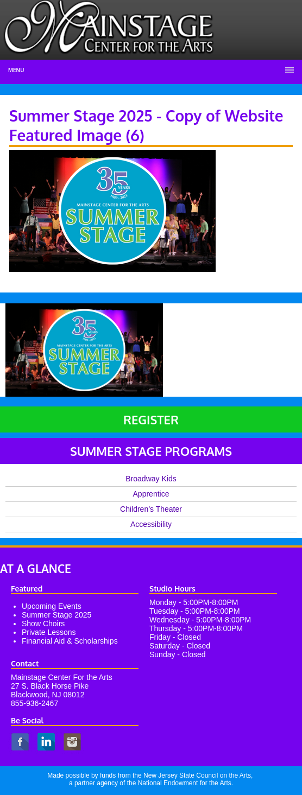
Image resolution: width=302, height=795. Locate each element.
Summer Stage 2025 (56, 614)
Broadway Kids (150, 478)
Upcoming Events (51, 606)
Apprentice (151, 493)
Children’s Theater (151, 509)
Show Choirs (43, 623)
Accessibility (151, 524)
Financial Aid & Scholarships (70, 641)
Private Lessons (49, 632)
